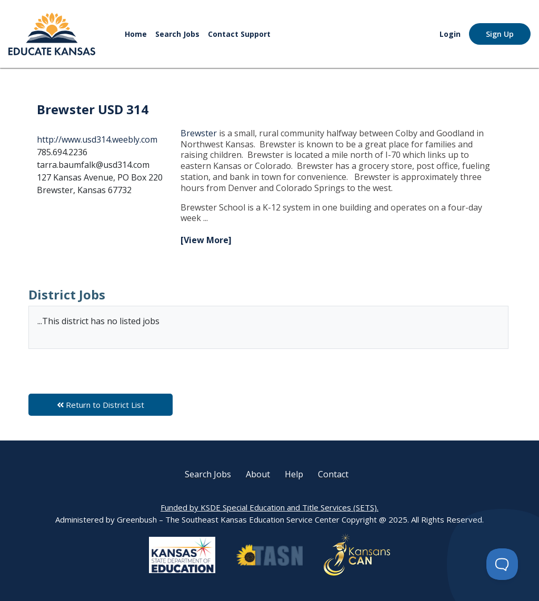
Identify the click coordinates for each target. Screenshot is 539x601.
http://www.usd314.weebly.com (97, 139)
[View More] (206, 240)
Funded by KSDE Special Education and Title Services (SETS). (269, 507)
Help (294, 474)
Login (450, 34)
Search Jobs (177, 34)
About (258, 474)
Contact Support (239, 34)
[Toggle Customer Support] (502, 564)
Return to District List (100, 404)
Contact (333, 474)
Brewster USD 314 (92, 109)
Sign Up (500, 34)
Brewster (200, 133)
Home (136, 34)
